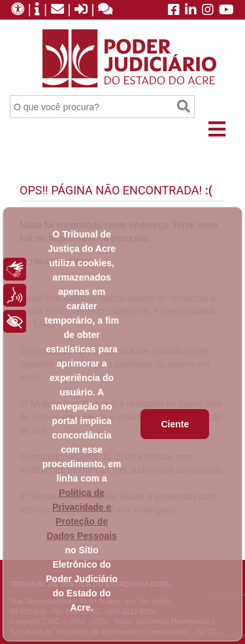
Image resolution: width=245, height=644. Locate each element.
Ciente (175, 424)
